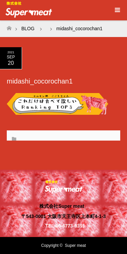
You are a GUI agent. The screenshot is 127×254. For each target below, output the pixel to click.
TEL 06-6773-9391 (65, 226)
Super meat (75, 245)
